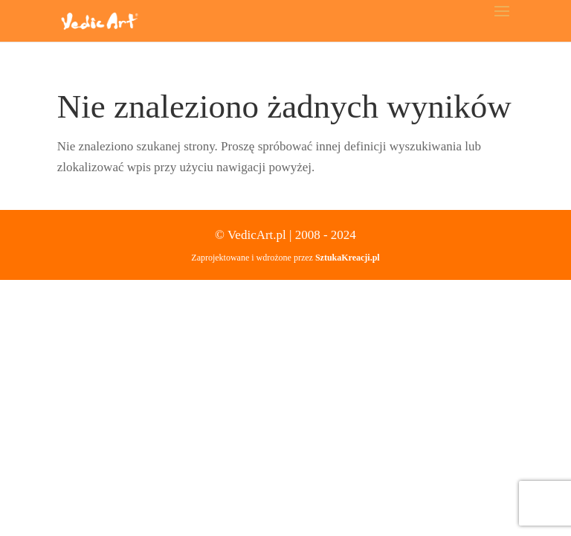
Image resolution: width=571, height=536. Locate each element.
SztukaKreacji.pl (347, 257)
